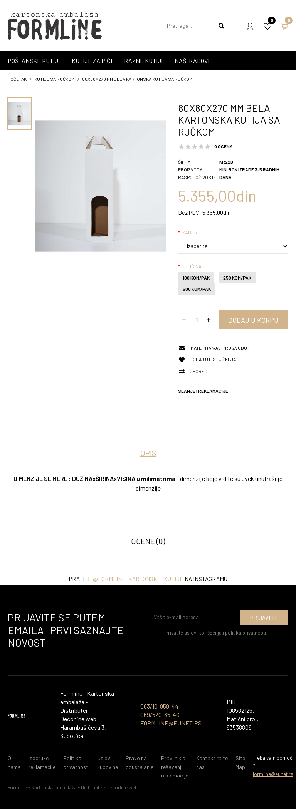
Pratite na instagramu (148, 578)
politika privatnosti (245, 633)
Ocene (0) (148, 541)
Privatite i (215, 632)
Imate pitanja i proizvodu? (219, 348)
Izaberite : (194, 232)
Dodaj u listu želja (213, 359)
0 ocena (223, 146)
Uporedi (199, 371)
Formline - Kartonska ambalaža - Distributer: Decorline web (73, 787)
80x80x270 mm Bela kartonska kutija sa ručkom (137, 79)
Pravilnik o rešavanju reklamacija (174, 767)
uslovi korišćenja (203, 633)
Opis (148, 452)
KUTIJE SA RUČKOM (54, 79)
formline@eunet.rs (273, 774)
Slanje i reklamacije (203, 391)
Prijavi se (264, 617)
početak (17, 79)
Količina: (192, 266)
